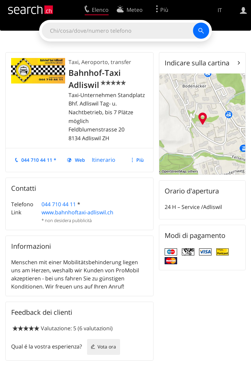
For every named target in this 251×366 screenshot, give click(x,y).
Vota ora (106, 346)
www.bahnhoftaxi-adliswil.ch (77, 212)
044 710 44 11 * (38, 160)
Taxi (73, 62)
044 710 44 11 (58, 204)
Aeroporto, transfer (106, 62)
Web (80, 160)
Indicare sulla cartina (197, 62)
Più (140, 160)
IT (220, 10)
